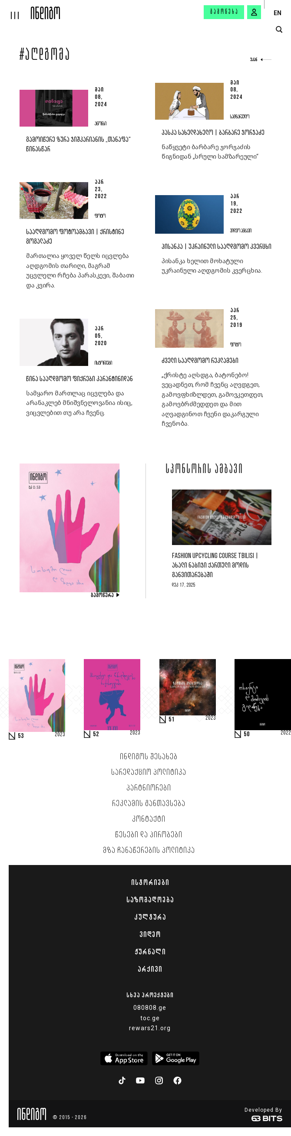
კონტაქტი (148, 819)
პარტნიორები (148, 788)
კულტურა (150, 917)
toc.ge (150, 1018)
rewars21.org (150, 1028)
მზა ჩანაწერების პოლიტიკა (149, 850)
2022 (286, 733)
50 (247, 734)
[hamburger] (15, 9)
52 (96, 734)
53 (21, 736)
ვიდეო (150, 934)
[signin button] (254, 12)
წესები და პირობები (148, 835)
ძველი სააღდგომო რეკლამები (200, 361)
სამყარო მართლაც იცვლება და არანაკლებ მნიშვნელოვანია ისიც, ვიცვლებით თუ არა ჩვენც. (79, 403)
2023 (60, 735)
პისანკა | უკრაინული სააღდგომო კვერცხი (216, 247)
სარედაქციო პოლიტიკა (148, 772)
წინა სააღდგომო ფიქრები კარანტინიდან (79, 379)
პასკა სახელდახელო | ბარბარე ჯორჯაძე (213, 133)
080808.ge (149, 1007)
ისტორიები (150, 882)
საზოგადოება (150, 899)
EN (277, 13)
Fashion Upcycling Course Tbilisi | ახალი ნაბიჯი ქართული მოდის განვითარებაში (215, 565)
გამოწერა (224, 12)
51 (172, 719)
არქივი (150, 969)
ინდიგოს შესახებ (149, 757)
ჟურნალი (150, 951)
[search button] (279, 29)
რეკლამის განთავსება (148, 804)
